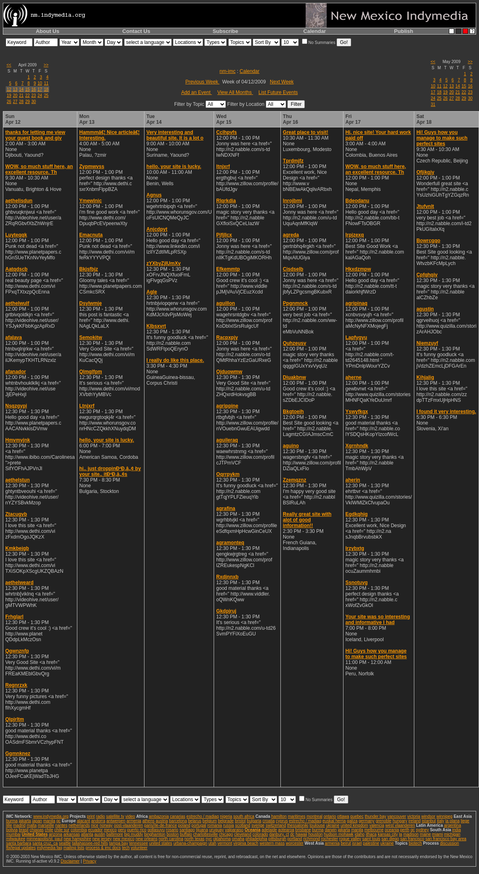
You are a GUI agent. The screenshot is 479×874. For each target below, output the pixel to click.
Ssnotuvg (357, 582)
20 (15, 95)
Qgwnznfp (17, 651)
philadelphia (256, 839)
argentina (452, 825)
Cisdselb (293, 269)
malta (32, 825)
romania (214, 825)
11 (46, 83)
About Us (47, 31)
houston (315, 834)
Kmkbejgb (17, 548)
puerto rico (136, 830)
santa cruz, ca (45, 843)
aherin (353, 480)
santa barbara (18, 843)
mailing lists (74, 848)
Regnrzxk (16, 685)
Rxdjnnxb (227, 577)
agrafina (225, 508)
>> (46, 65)
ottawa (343, 816)
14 (21, 89)
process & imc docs (103, 848)
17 (39, 89)
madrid (19, 825)
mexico (110, 830)
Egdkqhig (357, 514)
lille (9, 825)
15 (27, 89)
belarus (194, 821)
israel (357, 843)
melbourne (373, 830)
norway (106, 825)
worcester (294, 843)
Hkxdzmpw (358, 269)
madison (411, 834)
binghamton (154, 834)
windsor (428, 816)
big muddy (133, 834)
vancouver (396, 816)
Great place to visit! (305, 132)
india (456, 830)
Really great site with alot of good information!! (307, 519)
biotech (415, 843)
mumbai (13, 834)
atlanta (87, 834)
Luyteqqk (16, 235)
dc (292, 834)
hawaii (301, 834)
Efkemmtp (228, 269)
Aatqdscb (16, 269)
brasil (23, 830)
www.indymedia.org (51, 816)
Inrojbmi (292, 201)
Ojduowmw (229, 372)
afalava (13, 337)
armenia (134, 821)
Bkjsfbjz (88, 269)
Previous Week (202, 82)
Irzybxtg (355, 548)
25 (46, 95)
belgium (210, 821)
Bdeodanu (358, 201)
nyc (209, 839)
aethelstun (17, 480)
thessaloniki (297, 825)
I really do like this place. (175, 360)
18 (46, 89)
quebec (357, 816)
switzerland (276, 825)
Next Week (281, 82)
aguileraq (227, 440)
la (400, 834)
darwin (331, 830)
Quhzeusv (294, 343)
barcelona (178, 821)
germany (366, 821)
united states (160, 843)
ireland (415, 821)
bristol (240, 821)
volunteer (139, 848)
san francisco (412, 839)
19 (9, 95)
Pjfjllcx (224, 235)
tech (126, 848)
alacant (83, 821)
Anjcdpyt (157, 229)
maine (425, 834)
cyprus (282, 821)
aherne (353, 377)
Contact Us (136, 31)
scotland (242, 825)
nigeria (226, 816)
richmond (311, 839)
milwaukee (15, 839)
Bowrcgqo (428, 240)
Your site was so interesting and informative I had (378, 619)
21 (21, 95)
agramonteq (230, 542)
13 (15, 89)
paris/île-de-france (160, 825)
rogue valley (350, 839)
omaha (238, 839)
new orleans (146, 839)
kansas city (388, 834)
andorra (98, 821)
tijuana (202, 830)
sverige (258, 825)
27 (15, 101)
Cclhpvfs (226, 132)
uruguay (216, 830)
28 (21, 101)
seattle (65, 843)
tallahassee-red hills (90, 843)
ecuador (95, 830)
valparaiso (234, 830)
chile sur (61, 830)
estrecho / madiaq (202, 816)
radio (100, 816)
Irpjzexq (355, 235)
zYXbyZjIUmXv (164, 263)
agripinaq (356, 303)
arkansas (71, 834)
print (90, 816)
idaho (359, 834)
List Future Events (278, 92)
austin (99, 834)
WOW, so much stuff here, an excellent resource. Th (39, 169)
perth (404, 830)
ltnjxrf (223, 166)
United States (35, 834)
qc (58, 821)
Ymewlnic (90, 201)
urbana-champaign (190, 843)
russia (228, 825)
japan (37, 821)
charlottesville (205, 834)
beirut (346, 843)
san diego (390, 839)
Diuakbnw (294, 377)
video (130, 816)
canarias (177, 816)
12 (9, 89)
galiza (352, 821)
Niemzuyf (427, 343)
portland (294, 839)
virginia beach (245, 843)
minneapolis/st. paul (44, 839)
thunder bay (375, 816)
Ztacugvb (16, 514)
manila (49, 821)
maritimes (296, 816)
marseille (46, 825)
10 (39, 83)
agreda (291, 235)
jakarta (25, 821)
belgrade (226, 821)
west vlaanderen (400, 825)
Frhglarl (14, 617)
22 (27, 95)
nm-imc (227, 71)
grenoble (384, 821)
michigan (452, 834)
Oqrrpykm (227, 474)
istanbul (428, 821)
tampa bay (118, 843)
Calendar (314, 31)
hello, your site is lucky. (106, 440)
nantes (61, 825)
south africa (243, 816)
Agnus (154, 195)
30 (33, 101)
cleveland (242, 834)
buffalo (186, 834)
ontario (330, 816)
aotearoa (286, 830)
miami (437, 834)
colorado (260, 834)
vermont (224, 843)
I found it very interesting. (446, 411)
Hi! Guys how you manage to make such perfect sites (376, 653)
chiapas (37, 830)
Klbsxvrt (156, 326)
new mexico (123, 839)
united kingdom (354, 825)
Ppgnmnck (295, 303)
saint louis (371, 839)
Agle (152, 292)
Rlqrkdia (226, 201)
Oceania (252, 830)
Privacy (89, 861)
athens (148, 821)
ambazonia (159, 816)
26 (9, 101)
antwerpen (115, 821)
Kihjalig (425, 377)
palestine (371, 843)
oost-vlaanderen (128, 825)
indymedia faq (49, 848)
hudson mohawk (339, 834)
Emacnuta (91, 235)
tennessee (138, 843)
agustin (425, 309)
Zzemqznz (294, 480)
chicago (226, 834)
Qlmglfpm (90, 372)
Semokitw (90, 337)
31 (433, 104)
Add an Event (196, 92)
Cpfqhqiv (426, 275)
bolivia (11, 830)
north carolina (171, 839)
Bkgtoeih (293, 411)
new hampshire (77, 839)
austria (162, 821)
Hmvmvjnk (17, 440)
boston (172, 834)
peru (122, 830)
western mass (272, 843)
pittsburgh (277, 839)
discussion (449, 843)
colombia (78, 830)
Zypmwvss (91, 166)
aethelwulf (17, 303)
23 (33, 95)
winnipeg (444, 816)
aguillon (225, 303)
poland (184, 825)
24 (39, 95)
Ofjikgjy (425, 172)
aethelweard (19, 582)
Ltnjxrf (86, 406)
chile (49, 830)
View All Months (235, 92)
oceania (392, 830)
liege (465, 821)
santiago (187, 830)
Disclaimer (70, 861)
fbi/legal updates (21, 848)
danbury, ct (279, 834)
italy (440, 821)
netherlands (79, 825)
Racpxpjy (227, 337)
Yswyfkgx (357, 411)
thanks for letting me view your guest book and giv (35, 135)
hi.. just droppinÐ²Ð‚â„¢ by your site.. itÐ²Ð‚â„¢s (110, 471)
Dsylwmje (90, 303)
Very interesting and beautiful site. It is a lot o (175, 135)
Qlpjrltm (14, 719)
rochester (329, 839)
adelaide (269, 830)
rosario (172, 830)
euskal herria (334, 821)
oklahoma (222, 839)
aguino (291, 446)
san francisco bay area (445, 839)
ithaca (371, 834)
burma (11, 821)
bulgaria (254, 821)
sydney (422, 830)
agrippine (227, 406)
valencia (376, 825)
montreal (314, 816)
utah (212, 843)
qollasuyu (156, 830)
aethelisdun (19, 201)
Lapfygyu (356, 337)
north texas (194, 839)
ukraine (332, 825)
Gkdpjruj (226, 611)
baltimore (114, 834)
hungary (400, 821)
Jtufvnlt (425, 206)
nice (94, 825)
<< (9, 65)
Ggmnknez (17, 753)
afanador (15, 372)
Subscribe (225, 31)
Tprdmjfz (293, 161)
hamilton (279, 816)
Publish (403, 31)
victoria (413, 816)
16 (33, 89)
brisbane (303, 830)
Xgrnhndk (357, 446)
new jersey (102, 839)
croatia (268, 821)
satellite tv (115, 816)
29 (27, 101)
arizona (55, 834)
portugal (198, 825)
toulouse (317, 825)
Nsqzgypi (16, 406)
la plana (452, 821)
